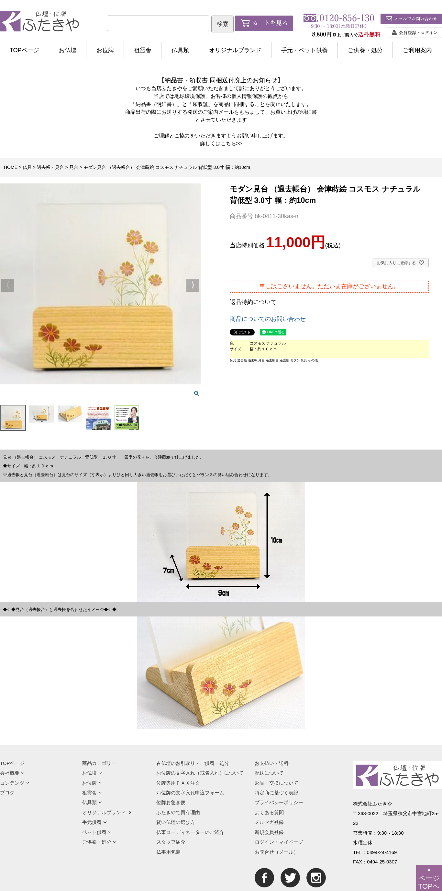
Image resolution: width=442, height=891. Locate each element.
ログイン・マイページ (279, 842)
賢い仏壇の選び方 (175, 822)
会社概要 (12, 773)
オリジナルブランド (235, 50)
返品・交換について (276, 783)
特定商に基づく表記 (276, 792)
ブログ (7, 792)
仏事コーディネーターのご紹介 (190, 832)
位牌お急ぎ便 (170, 802)
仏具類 (180, 50)
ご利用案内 (417, 50)
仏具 (27, 167)
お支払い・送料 (272, 763)
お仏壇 (67, 50)
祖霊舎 (142, 50)
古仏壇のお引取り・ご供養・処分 (192, 763)
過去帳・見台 (50, 167)
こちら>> (231, 143)
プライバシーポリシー (279, 802)
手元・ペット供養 (304, 50)
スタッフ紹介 (170, 842)
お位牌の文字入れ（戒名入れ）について (200, 773)
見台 (73, 167)
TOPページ (24, 50)
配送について (269, 773)
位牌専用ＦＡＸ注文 (178, 783)
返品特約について (253, 302)
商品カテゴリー (99, 763)
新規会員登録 (269, 832)
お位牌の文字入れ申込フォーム (190, 792)
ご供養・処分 (365, 50)
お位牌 (105, 50)
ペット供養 (97, 832)
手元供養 (94, 822)
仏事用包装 (168, 852)
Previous (7, 285)
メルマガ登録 (269, 822)
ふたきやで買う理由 (178, 812)
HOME (10, 167)
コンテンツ (14, 783)
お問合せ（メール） (276, 852)
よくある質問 (269, 812)
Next (192, 285)
